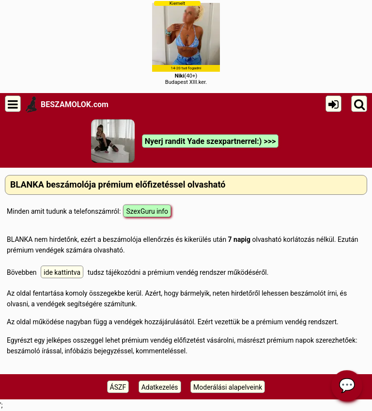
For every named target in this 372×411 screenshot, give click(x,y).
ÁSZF (118, 387)
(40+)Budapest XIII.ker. (186, 42)
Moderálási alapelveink (227, 387)
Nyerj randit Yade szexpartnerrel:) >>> (210, 141)
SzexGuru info (147, 211)
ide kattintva (62, 272)
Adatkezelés (159, 387)
